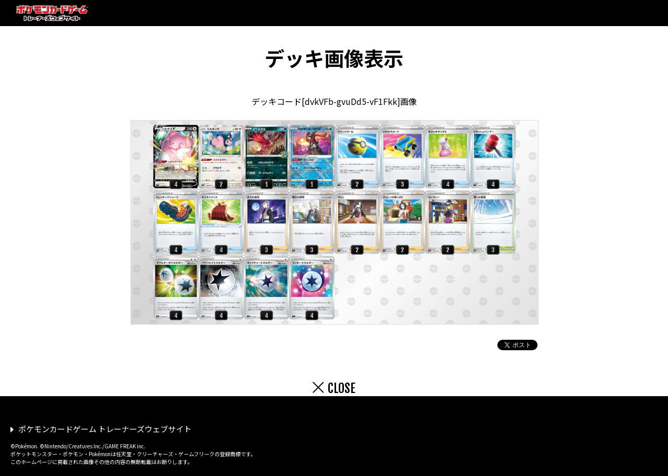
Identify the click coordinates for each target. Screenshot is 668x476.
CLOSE (341, 388)
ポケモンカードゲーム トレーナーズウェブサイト (105, 428)
